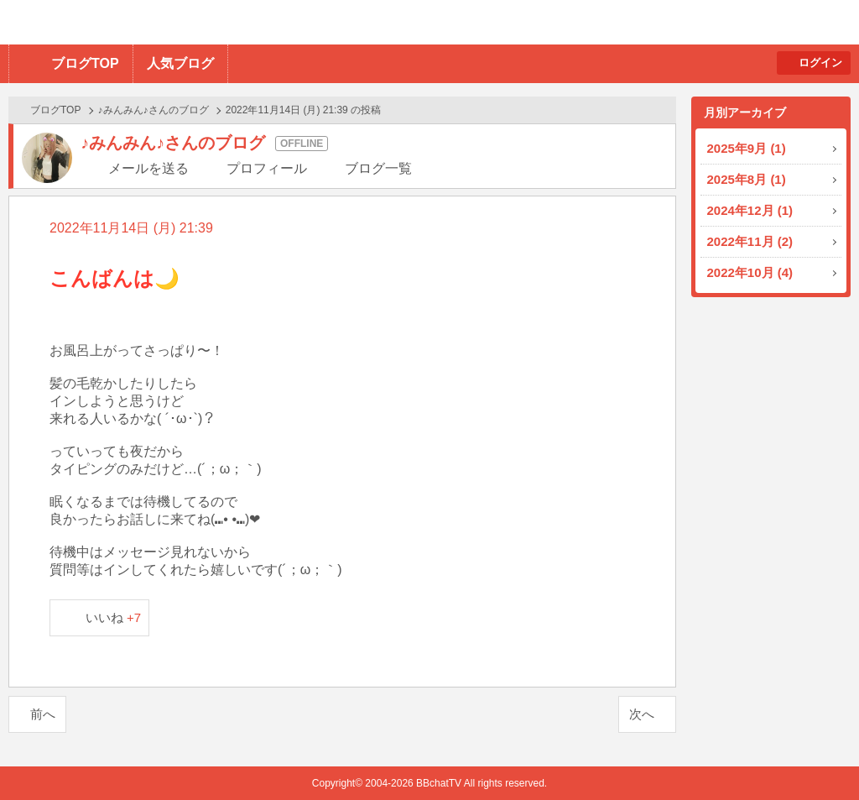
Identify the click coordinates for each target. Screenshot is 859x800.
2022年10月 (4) (750, 272)
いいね (114, 617)
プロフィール (266, 168)
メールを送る (148, 168)
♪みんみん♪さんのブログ (153, 110)
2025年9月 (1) (746, 148)
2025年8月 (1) (746, 179)
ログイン (820, 62)
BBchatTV (239, 22)
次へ (641, 714)
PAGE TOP (813, 754)
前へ (42, 714)
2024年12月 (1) (750, 210)
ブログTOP (85, 63)
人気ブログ (180, 63)
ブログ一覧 (378, 168)
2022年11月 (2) (750, 241)
